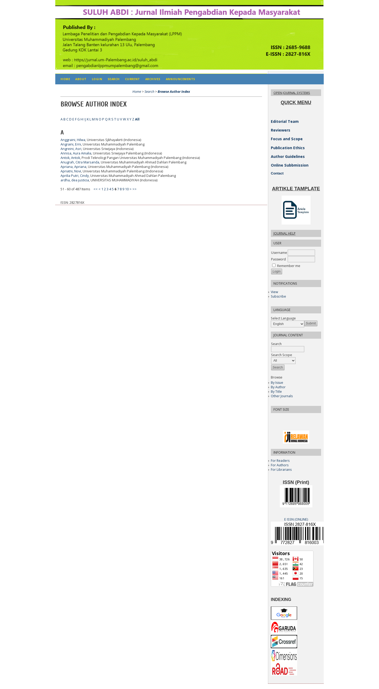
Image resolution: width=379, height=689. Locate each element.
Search (114, 79)
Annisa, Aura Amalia (76, 153)
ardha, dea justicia (75, 180)
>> (134, 189)
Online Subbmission (289, 165)
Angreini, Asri (71, 149)
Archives (153, 79)
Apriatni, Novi (71, 171)
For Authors (279, 465)
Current (132, 79)
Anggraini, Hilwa (73, 140)
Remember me (288, 266)
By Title (276, 391)
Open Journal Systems (291, 93)
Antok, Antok (70, 158)
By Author (278, 387)
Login (97, 79)
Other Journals (282, 396)
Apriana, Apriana (73, 166)
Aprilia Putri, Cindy (75, 175)
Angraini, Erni (71, 144)
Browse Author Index (174, 91)
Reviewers (280, 130)
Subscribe (278, 296)
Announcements (180, 79)
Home (65, 79)
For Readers (280, 460)
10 (127, 189)
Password (278, 259)
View (274, 292)
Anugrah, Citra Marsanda (80, 162)
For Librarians (281, 469)
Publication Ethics (288, 147)
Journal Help (284, 233)
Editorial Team (285, 121)
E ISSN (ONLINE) (296, 519)
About (81, 79)
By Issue (277, 382)
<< (95, 189)
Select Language (283, 318)
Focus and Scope (287, 138)
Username (279, 252)
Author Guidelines (288, 156)
